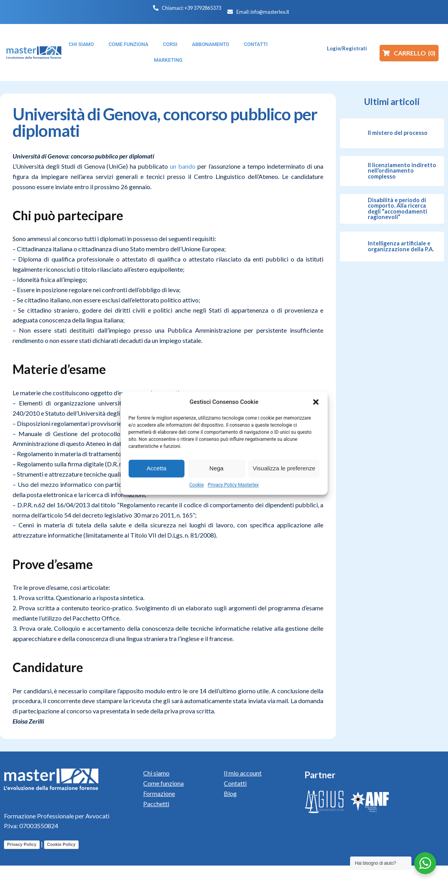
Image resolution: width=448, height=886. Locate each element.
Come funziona (163, 783)
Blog (230, 793)
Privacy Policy (22, 844)
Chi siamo (156, 773)
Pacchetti (156, 803)
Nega (216, 468)
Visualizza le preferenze (284, 468)
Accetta (156, 468)
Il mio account (243, 773)
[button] (316, 402)
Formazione (159, 793)
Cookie (196, 485)
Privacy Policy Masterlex (233, 485)
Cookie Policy (61, 844)
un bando (182, 166)
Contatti (235, 783)
